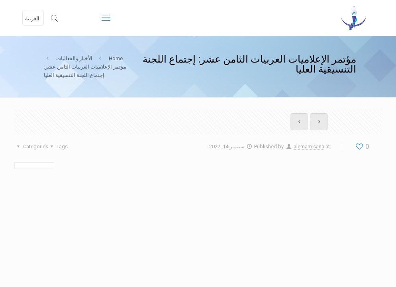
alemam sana (309, 146)
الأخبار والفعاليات (74, 58)
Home (116, 58)
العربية (32, 19)
